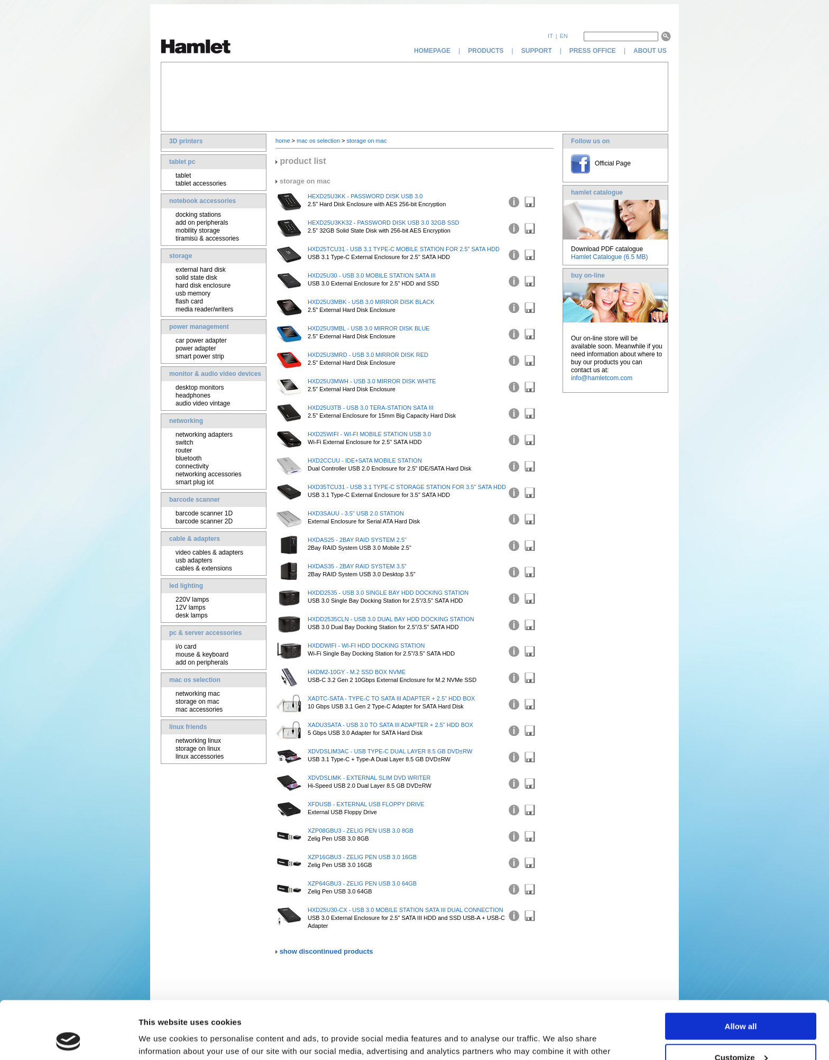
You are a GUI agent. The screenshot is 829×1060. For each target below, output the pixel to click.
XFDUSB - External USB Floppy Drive (366, 804)
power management (199, 326)
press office (592, 50)
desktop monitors (200, 387)
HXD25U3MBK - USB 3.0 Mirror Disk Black (371, 302)
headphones (193, 395)
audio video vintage (203, 403)
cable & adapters (194, 538)
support (536, 50)
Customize (741, 1003)
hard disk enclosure (203, 285)
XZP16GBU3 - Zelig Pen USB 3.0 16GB (362, 857)
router (184, 450)
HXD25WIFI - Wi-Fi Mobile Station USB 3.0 (369, 434)
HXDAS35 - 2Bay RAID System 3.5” (357, 566)
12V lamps (191, 607)
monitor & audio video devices (215, 373)
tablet (183, 175)
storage (180, 256)
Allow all (741, 971)
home (282, 140)
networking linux (198, 740)
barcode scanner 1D (204, 513)
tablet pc (182, 161)
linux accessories (200, 756)
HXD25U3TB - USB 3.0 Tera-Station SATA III (371, 407)
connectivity (192, 466)
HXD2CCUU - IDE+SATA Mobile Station (365, 460)
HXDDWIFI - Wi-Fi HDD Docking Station (366, 645)
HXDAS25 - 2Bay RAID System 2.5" (357, 540)
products (485, 50)
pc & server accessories (205, 633)
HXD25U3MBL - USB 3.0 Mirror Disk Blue (369, 328)
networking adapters (204, 434)
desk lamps (192, 615)
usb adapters (194, 560)
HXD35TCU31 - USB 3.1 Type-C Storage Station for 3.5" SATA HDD (407, 487)
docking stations (198, 214)
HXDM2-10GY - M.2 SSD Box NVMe (357, 672)
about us (650, 50)
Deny (741, 1033)
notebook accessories (202, 201)
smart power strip (200, 356)
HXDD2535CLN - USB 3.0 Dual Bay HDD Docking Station (391, 619)
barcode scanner (194, 499)
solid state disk (196, 277)
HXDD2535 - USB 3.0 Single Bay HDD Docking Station (388, 592)
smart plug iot (195, 482)
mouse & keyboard (202, 654)
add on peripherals (202, 222)
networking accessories (209, 474)
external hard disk (201, 269)
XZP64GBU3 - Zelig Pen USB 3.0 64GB (362, 883)
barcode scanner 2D (204, 521)
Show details (163, 1038)
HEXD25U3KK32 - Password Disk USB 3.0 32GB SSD (383, 222)
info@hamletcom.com (601, 378)
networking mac (198, 693)
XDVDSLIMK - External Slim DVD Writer (369, 778)
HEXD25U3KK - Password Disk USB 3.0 (365, 196)
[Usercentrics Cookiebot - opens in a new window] (68, 1039)
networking (186, 421)
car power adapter (201, 340)
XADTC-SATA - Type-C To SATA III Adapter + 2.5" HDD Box (391, 698)
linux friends (188, 727)
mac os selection (194, 680)
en (564, 36)
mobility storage (198, 230)
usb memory (193, 293)
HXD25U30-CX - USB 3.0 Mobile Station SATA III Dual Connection (405, 910)
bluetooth (188, 458)
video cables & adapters (209, 552)
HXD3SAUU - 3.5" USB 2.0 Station (356, 513)
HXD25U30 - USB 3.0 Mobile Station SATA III (372, 275)
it (550, 36)
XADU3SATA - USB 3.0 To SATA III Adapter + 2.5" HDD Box (390, 725)
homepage (432, 50)
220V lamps (192, 599)
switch (184, 442)
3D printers (185, 141)
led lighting (186, 585)
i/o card (186, 646)
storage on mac (197, 701)
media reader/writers (204, 309)
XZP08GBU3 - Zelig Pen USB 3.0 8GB (360, 830)
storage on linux (198, 748)
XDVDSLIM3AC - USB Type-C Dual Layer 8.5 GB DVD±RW (390, 751)
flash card (189, 301)
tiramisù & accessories (207, 238)
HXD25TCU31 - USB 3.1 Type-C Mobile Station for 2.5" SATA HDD (404, 249)
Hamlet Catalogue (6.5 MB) (609, 257)
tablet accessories (201, 183)
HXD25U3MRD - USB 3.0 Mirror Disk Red (368, 355)
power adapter (196, 348)
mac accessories (199, 709)
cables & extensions (204, 568)
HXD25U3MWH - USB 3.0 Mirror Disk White (372, 381)
